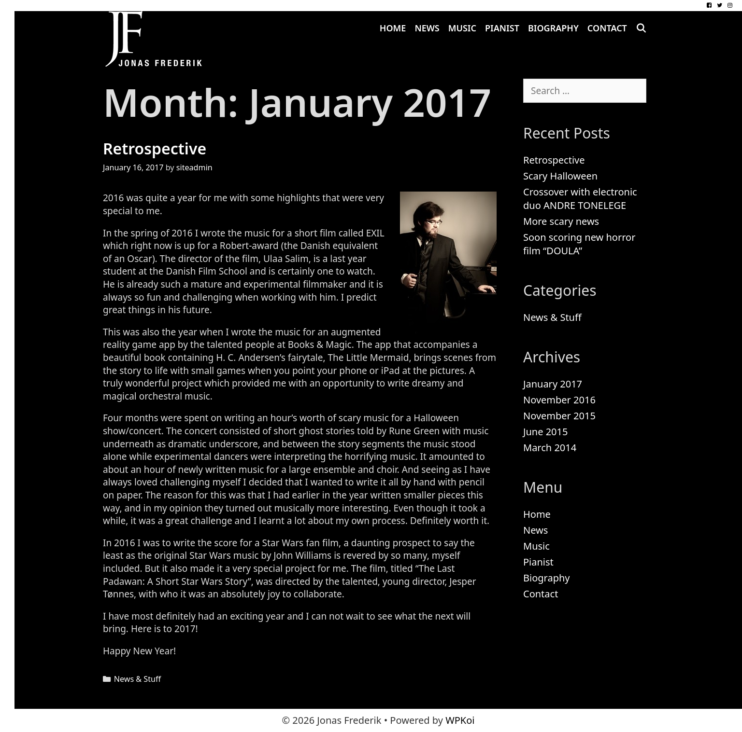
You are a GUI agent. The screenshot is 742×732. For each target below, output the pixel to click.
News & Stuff (137, 679)
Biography (553, 28)
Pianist (502, 28)
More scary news (561, 221)
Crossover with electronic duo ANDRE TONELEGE (580, 198)
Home (393, 28)
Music (462, 28)
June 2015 (545, 431)
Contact (607, 28)
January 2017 (552, 383)
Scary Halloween (560, 175)
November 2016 (559, 399)
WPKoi (459, 720)
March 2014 (549, 447)
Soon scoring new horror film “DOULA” (579, 244)
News (426, 28)
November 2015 (559, 415)
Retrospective (154, 148)
